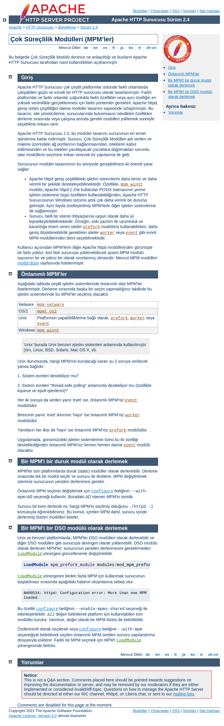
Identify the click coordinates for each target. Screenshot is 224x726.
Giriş (172, 67)
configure (102, 491)
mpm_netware (50, 304)
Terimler (189, 11)
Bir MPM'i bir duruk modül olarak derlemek (189, 82)
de (86, 47)
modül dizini (28, 263)
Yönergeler (159, 11)
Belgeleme (67, 27)
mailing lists (183, 694)
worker (107, 232)
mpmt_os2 (47, 311)
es (105, 47)
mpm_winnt (132, 184)
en (95, 47)
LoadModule (30, 553)
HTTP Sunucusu (40, 27)
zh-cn (151, 47)
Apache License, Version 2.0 (33, 715)
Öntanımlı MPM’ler (184, 74)
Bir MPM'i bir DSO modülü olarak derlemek (190, 94)
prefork (91, 227)
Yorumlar (175, 112)
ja (122, 47)
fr (113, 47)
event (132, 232)
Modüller (140, 11)
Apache (15, 27)
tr (139, 47)
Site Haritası (209, 11)
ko (131, 47)
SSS (176, 11)
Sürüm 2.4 (89, 27)
